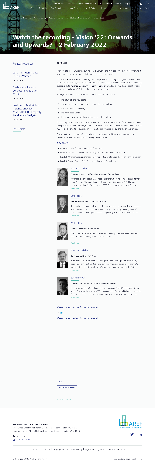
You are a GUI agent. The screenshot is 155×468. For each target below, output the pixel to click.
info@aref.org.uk (21, 439)
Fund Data (73, 8)
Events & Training (89, 8)
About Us (43, 8)
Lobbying (127, 4)
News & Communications (87, 4)
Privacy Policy (76, 449)
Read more (75, 188)
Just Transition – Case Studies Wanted (25, 74)
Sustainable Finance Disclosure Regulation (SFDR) (25, 90)
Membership (125, 8)
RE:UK (32, 8)
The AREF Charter (105, 4)
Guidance (118, 4)
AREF (11, 6)
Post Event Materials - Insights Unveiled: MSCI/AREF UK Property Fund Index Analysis (27, 110)
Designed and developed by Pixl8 (128, 459)
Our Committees (58, 8)
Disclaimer (33, 449)
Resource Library (108, 8)
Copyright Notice (60, 449)
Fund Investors (59, 4)
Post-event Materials (67, 388)
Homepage (27, 18)
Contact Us (71, 4)
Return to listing (65, 399)
